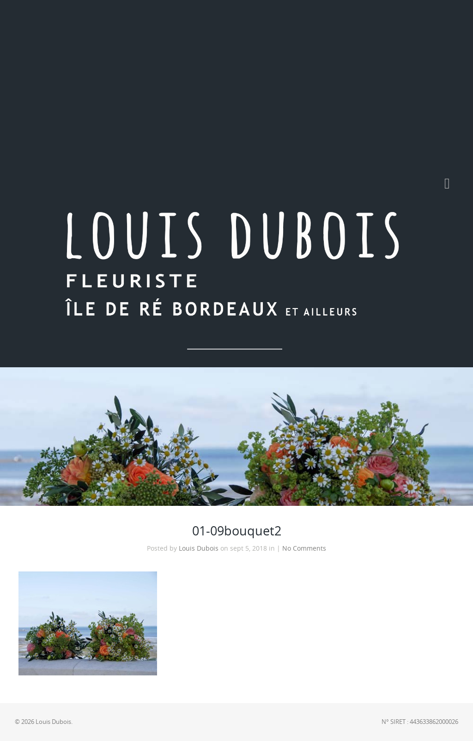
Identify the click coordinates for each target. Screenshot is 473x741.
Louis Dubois (198, 548)
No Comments (304, 548)
